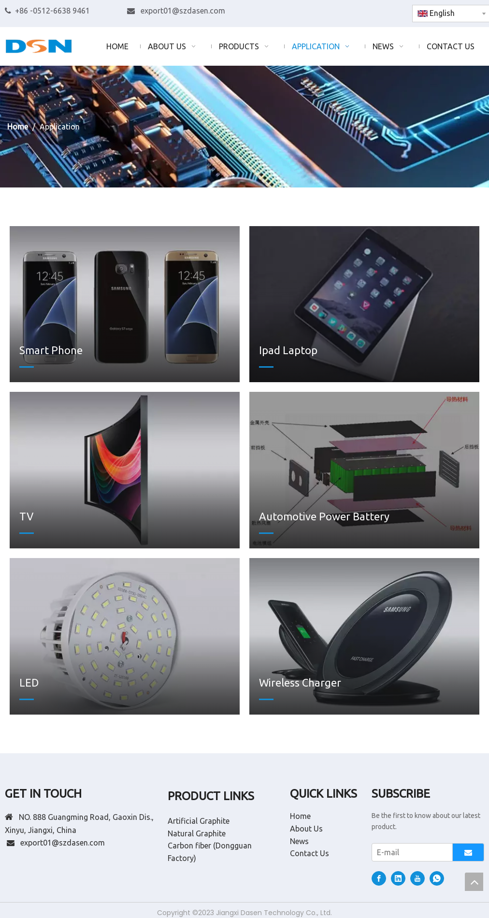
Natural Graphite (197, 833)
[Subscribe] (468, 852)
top (474, 882)
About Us (306, 828)
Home (300, 816)
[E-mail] (410, 852)
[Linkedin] (361, 11)
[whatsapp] (394, 11)
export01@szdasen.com (183, 10)
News (299, 841)
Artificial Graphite (199, 821)
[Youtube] (378, 11)
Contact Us (309, 853)
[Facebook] (345, 11)
